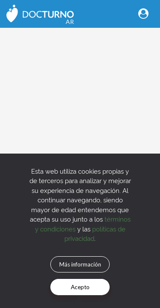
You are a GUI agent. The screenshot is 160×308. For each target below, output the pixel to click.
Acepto (80, 287)
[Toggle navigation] (143, 13)
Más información (80, 264)
